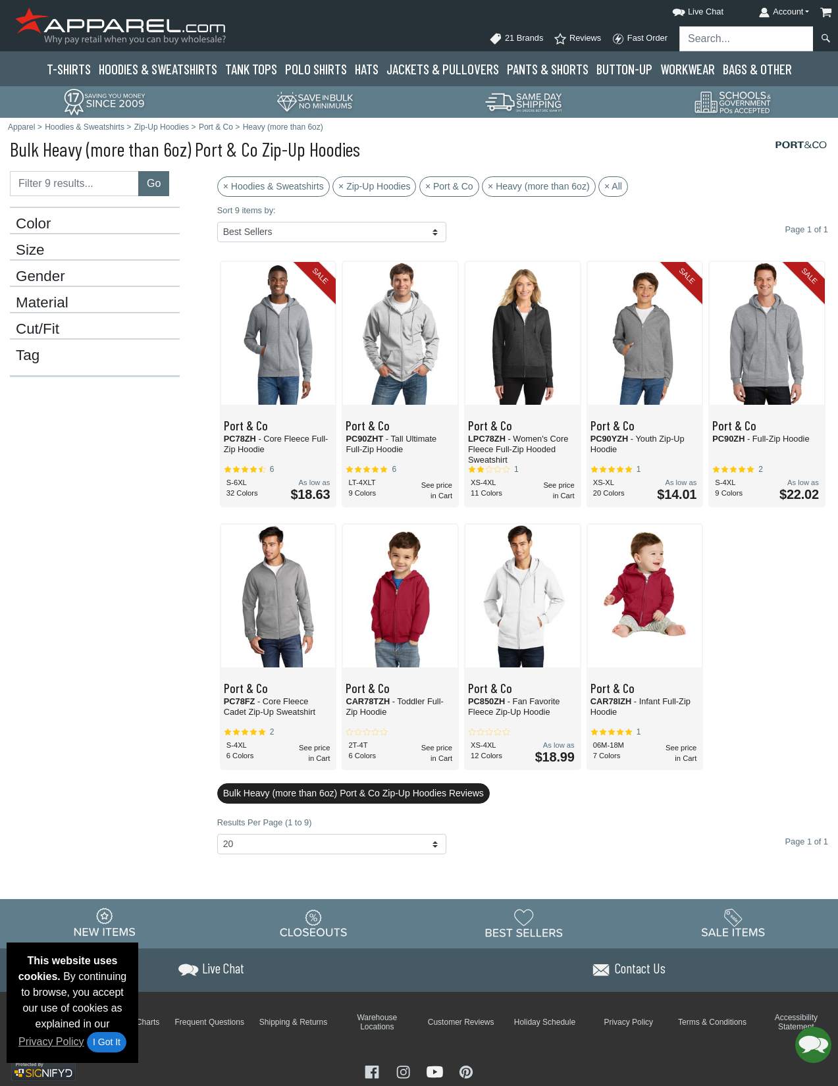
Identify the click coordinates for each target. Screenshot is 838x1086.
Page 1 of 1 (806, 841)
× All (613, 186)
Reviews (577, 38)
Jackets (442, 69)
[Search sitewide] (746, 38)
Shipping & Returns (293, 1022)
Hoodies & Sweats (158, 69)
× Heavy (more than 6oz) (538, 186)
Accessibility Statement (796, 1022)
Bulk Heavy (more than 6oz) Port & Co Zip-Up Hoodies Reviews (353, 793)
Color (33, 224)
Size (30, 250)
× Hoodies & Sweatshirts (273, 186)
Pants (548, 69)
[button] (685, 9)
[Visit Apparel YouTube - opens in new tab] (436, 1070)
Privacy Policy (51, 1041)
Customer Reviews (461, 1022)
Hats (367, 69)
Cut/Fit (37, 329)
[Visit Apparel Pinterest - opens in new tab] (466, 1070)
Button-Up (624, 69)
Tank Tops (251, 69)
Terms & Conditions (712, 1022)
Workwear (687, 69)
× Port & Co (449, 186)
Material (42, 303)
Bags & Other (757, 69)
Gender (40, 276)
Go (154, 183)
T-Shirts (69, 69)
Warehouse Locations (377, 1022)
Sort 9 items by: (246, 210)
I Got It (106, 1042)
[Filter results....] (74, 183)
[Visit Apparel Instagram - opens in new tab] (405, 1070)
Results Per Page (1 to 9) (264, 822)
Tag (27, 355)
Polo (316, 69)
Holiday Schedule (544, 1022)
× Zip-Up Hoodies (374, 186)
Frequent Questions (209, 1022)
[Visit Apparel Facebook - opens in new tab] (373, 1070)
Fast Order (640, 38)
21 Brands (516, 38)
